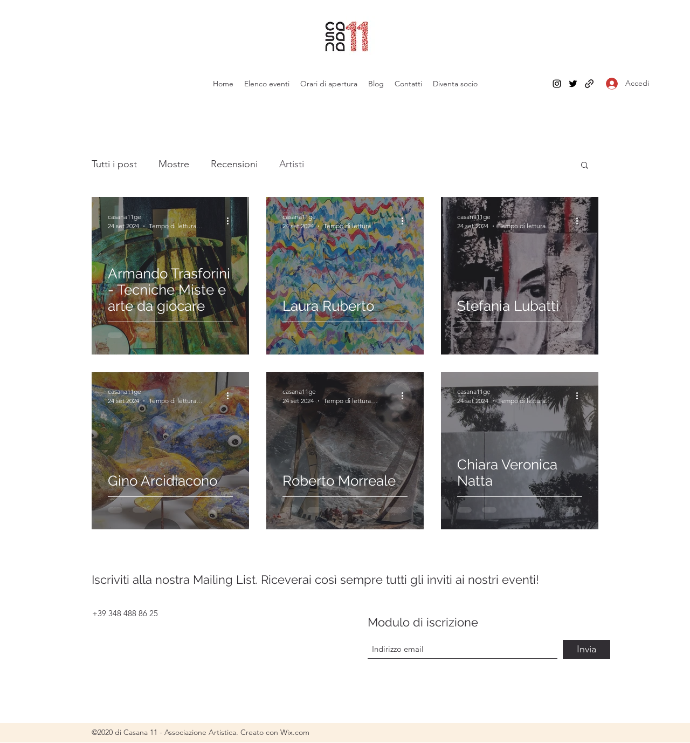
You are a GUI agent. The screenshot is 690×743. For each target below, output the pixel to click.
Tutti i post (114, 164)
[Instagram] (556, 83)
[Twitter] (573, 83)
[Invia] (586, 649)
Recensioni (234, 164)
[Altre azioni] (231, 220)
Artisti (291, 164)
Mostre (173, 164)
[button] (584, 166)
